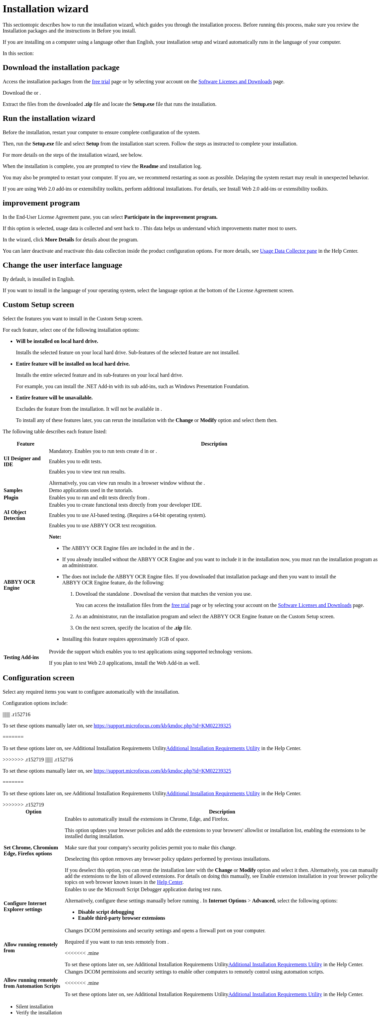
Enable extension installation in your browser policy (315, 876)
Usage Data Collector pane (288, 251)
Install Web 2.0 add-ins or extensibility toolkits (277, 189)
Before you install (116, 31)
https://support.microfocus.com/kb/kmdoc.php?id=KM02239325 (162, 725)
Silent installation (34, 1006)
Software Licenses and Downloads (235, 81)
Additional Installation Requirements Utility (119, 748)
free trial (101, 81)
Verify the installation (39, 1012)
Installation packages (25, 31)
